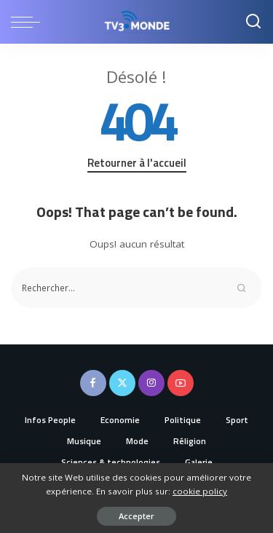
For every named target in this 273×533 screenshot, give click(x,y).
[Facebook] (93, 383)
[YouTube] (180, 383)
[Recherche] (253, 22)
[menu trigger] (29, 22)
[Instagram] (151, 383)
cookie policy (200, 491)
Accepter (136, 515)
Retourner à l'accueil (136, 163)
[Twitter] (122, 383)
